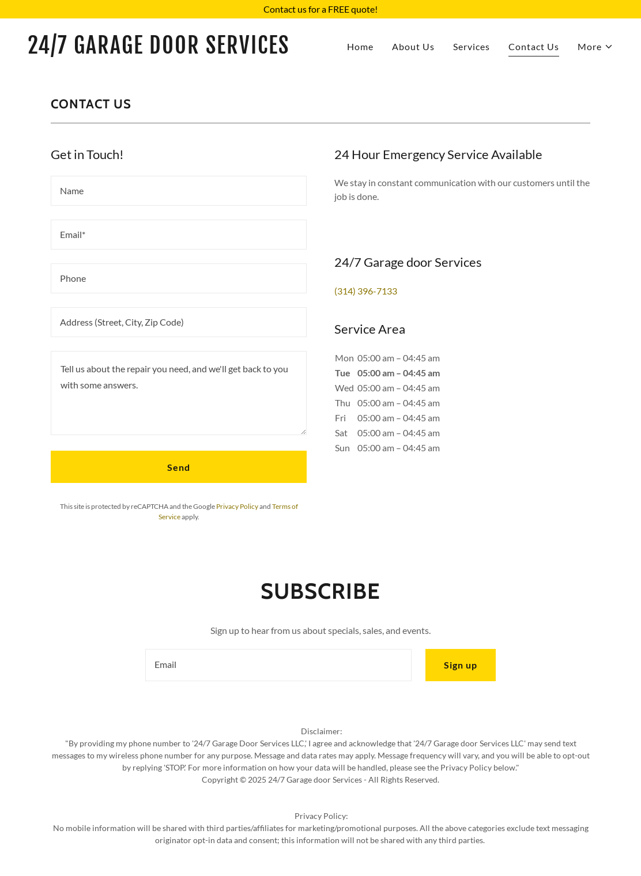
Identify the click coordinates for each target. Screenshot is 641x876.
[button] (595, 47)
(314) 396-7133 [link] (365, 290)
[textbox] (179, 191)
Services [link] (471, 46)
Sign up (460, 664)
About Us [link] (413, 46)
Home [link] (360, 46)
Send (178, 467)
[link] (169, 49)
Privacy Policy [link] (237, 506)
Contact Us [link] (533, 46)
